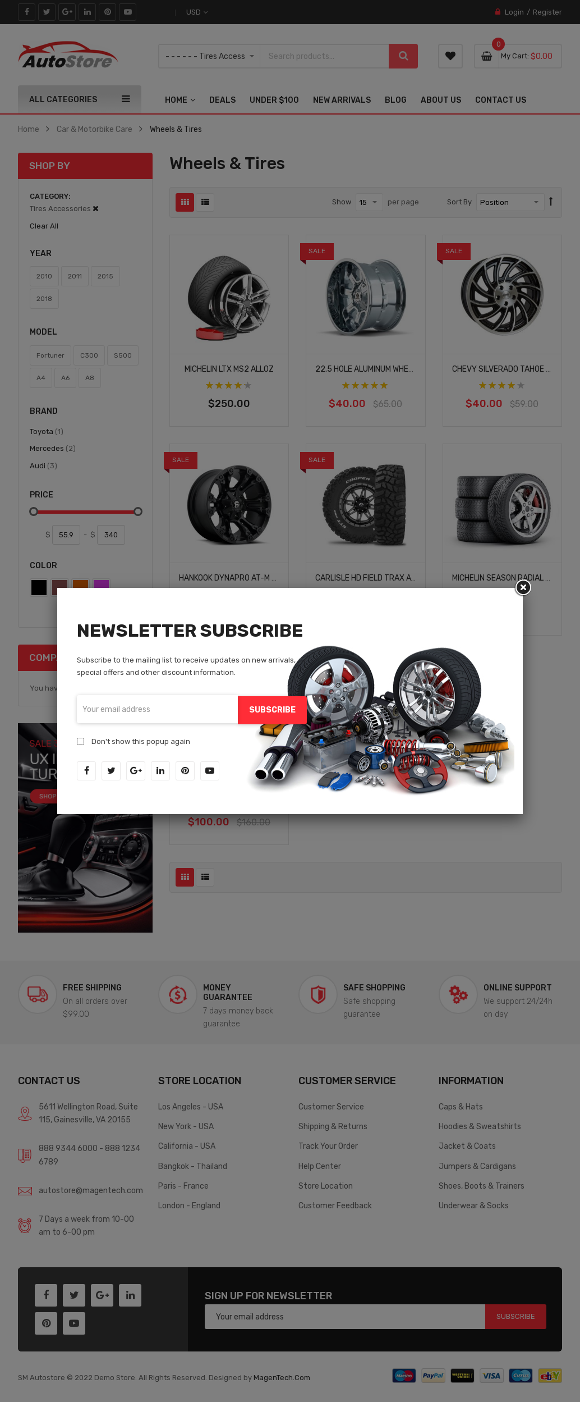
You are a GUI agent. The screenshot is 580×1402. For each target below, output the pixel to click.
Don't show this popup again (140, 740)
